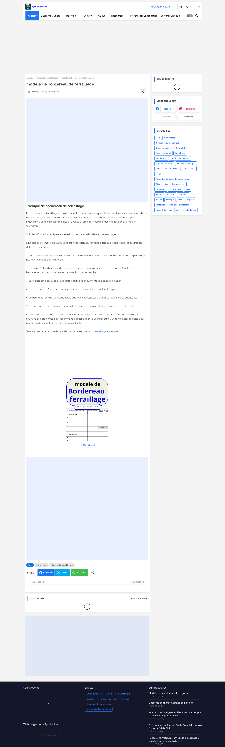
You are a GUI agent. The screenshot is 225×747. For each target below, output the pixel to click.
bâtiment (183, 194)
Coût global (181, 148)
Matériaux (71, 16)
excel (180, 200)
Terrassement (178, 184)
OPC (185, 169)
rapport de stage (164, 210)
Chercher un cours (170, 16)
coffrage (170, 200)
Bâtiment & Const (50, 16)
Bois (158, 138)
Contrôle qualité (164, 148)
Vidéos (159, 194)
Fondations (161, 158)
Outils (101, 16)
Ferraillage (41, 565)
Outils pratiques (94, 694)
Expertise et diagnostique (118, 694)
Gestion (87, 16)
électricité (92, 699)
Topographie (176, 189)
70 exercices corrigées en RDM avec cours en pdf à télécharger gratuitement (175, 714)
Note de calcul (172, 169)
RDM (158, 184)
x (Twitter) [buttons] (165, 117)
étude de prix (189, 210)
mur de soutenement (179, 205)
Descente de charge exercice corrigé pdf (171, 703)
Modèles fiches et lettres (47, 78)
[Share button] (92, 572)
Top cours (160, 189)
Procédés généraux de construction (172, 179)
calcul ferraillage (97, 331)
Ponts (159, 174)
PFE (193, 169)
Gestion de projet (164, 164)
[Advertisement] (112, 46)
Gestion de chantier (180, 158)
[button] (190, 15)
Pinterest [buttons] (188, 117)
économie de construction (99, 704)
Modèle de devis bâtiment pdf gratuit (169, 693)
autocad (171, 194)
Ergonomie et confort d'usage (115, 699)
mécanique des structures (99, 709)
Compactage (170, 138)
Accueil (29, 78)
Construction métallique (167, 143)
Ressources (117, 16)
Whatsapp (81, 572)
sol (177, 210)
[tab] (32, 15)
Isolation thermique (186, 164)
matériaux (160, 205)
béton (159, 200)
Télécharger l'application (143, 16)
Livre (158, 169)
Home (34, 16)
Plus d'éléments (139, 598)
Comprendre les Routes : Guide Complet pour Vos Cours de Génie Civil (175, 727)
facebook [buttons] (167, 109)
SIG (166, 184)
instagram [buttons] (190, 109)
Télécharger (87, 444)
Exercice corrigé (163, 153)
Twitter (64, 572)
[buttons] (181, 6)
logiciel (190, 200)
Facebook (48, 572)
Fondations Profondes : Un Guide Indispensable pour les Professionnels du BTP (174, 739)
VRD (188, 189)
